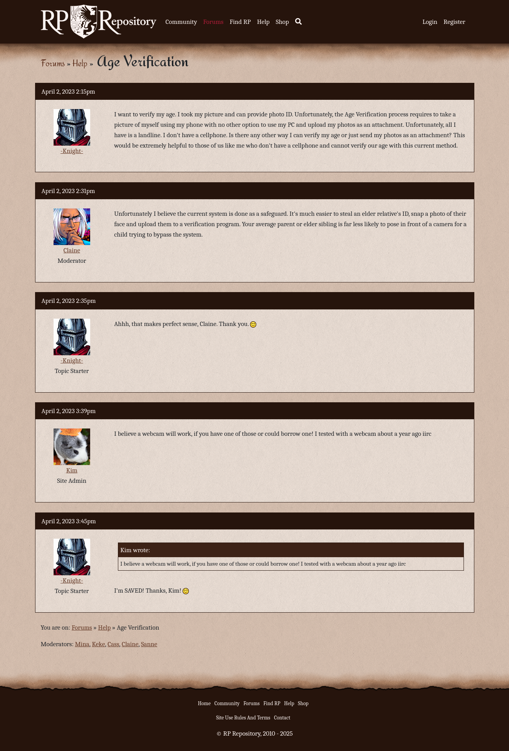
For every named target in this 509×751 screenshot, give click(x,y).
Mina (82, 644)
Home (204, 703)
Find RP (240, 21)
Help (263, 21)
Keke (98, 644)
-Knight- (71, 151)
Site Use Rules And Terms (243, 718)
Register (454, 21)
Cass (113, 644)
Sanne (149, 644)
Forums (213, 21)
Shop (282, 21)
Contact (282, 718)
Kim (71, 470)
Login (429, 21)
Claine (72, 250)
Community (181, 21)
